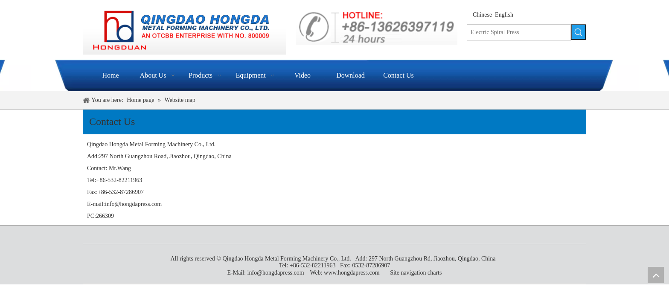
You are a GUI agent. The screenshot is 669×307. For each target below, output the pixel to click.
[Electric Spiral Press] (519, 32)
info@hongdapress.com (133, 204)
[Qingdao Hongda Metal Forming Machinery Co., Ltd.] (184, 31)
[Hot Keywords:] (578, 32)
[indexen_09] (376, 27)
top (656, 275)
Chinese (482, 15)
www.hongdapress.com (352, 272)
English (504, 15)
